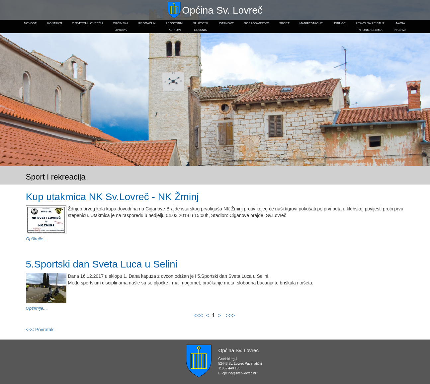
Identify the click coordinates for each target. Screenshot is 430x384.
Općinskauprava (121, 27)
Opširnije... (36, 238)
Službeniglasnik (200, 27)
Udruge (339, 23)
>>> (229, 315)
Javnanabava (400, 27)
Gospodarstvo (256, 23)
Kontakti (54, 23)
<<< (199, 315)
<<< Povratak (40, 329)
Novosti (31, 23)
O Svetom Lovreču (87, 23)
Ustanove (226, 23)
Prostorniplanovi (174, 27)
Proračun (147, 23)
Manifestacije (311, 23)
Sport (284, 23)
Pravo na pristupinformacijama (370, 27)
